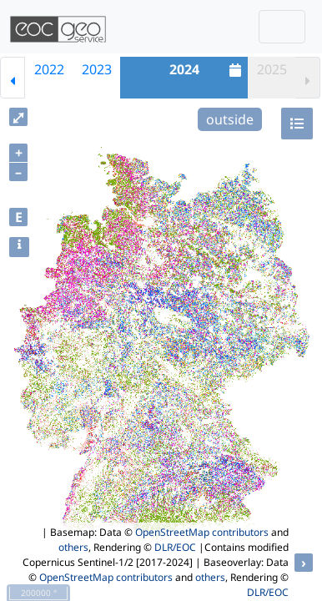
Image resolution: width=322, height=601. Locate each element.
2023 (97, 69)
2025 (272, 69)
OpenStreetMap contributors (202, 532)
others (73, 547)
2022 (49, 69)
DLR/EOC (175, 547)
